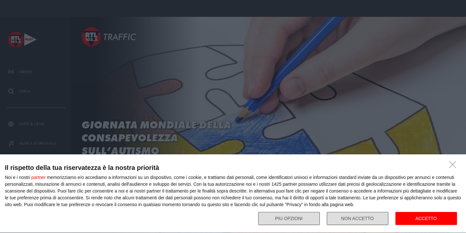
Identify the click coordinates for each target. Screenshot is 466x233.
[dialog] (233, 194)
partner (38, 177)
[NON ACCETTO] (454, 166)
